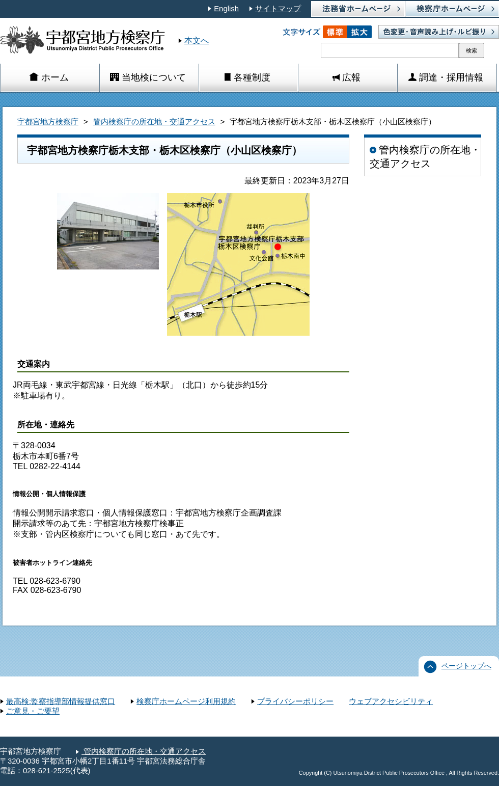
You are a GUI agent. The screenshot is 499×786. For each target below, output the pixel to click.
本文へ (196, 40)
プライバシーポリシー (295, 701)
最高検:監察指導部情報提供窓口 (60, 701)
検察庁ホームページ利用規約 (186, 701)
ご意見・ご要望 (33, 711)
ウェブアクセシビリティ (391, 701)
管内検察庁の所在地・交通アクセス (154, 122)
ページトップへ (466, 666)
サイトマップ (278, 9)
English (226, 9)
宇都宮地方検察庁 (47, 122)
